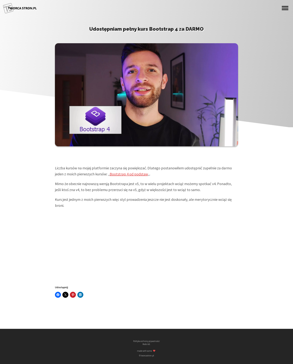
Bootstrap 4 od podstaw (129, 174)
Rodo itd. (146, 344)
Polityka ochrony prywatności (146, 341)
